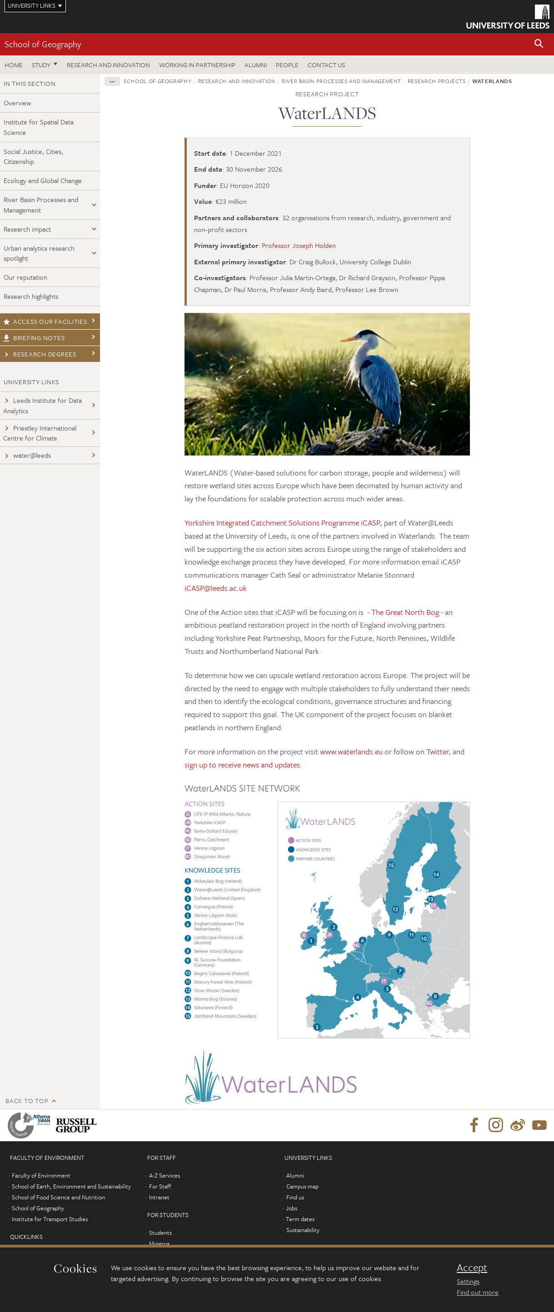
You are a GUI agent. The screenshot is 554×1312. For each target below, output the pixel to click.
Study (41, 64)
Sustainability (302, 1229)
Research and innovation (108, 64)
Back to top (26, 1100)
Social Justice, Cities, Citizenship (33, 156)
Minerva (159, 1243)
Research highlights (31, 296)
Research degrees (39, 354)
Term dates (300, 1218)
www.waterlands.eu (351, 751)
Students (160, 1232)
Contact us (326, 64)
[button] (539, 44)
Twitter (437, 751)
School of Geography (43, 44)
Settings (468, 1281)
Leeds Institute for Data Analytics (42, 405)
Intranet (159, 1197)
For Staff (160, 1186)
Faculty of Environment (41, 1175)
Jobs (291, 1208)
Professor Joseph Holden (299, 245)
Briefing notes (34, 337)
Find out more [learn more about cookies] (478, 1292)
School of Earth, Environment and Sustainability (71, 1186)
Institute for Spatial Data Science (39, 127)
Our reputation (25, 277)
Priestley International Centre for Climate (39, 433)
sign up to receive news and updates (242, 764)
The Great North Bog (405, 612)
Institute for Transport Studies (50, 1218)
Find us (295, 1197)
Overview (17, 103)
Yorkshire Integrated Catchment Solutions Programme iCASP (282, 522)
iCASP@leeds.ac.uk (216, 588)
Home (14, 64)
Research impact (27, 229)
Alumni (256, 64)
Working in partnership (197, 64)
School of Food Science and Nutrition (58, 1197)
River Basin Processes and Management (41, 204)
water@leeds (27, 455)
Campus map (302, 1186)
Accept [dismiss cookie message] (472, 1267)
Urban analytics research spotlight (39, 253)
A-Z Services (164, 1175)
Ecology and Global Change (43, 180)
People (287, 64)
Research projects (437, 81)
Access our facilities (45, 321)
